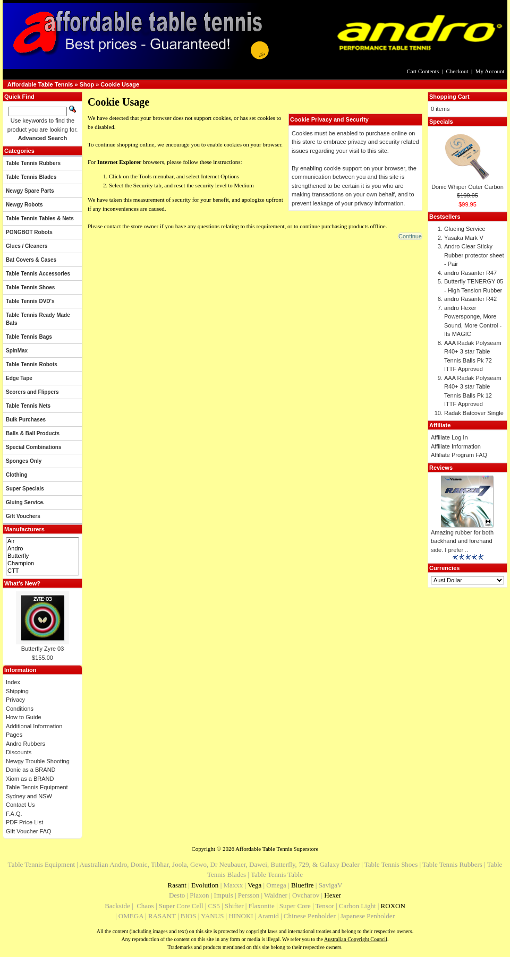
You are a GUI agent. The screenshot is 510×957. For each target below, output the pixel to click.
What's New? (22, 583)
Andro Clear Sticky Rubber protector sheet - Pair (474, 255)
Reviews (441, 467)
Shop (87, 84)
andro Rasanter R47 (470, 273)
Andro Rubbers (25, 743)
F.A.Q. (14, 814)
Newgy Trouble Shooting (38, 761)
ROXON (393, 906)
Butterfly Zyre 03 (42, 648)
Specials (441, 121)
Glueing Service (465, 229)
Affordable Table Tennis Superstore (276, 849)
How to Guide (23, 717)
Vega (254, 885)
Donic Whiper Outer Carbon (467, 187)
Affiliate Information (456, 446)
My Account (490, 71)
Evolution (204, 885)
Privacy (15, 699)
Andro (42, 549)
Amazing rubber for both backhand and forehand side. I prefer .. (462, 541)
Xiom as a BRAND (30, 778)
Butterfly (42, 556)
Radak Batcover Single (474, 413)
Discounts (18, 752)
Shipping (17, 691)
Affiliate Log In (449, 437)
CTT (42, 571)
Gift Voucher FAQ (29, 831)
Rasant (177, 885)
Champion (42, 563)
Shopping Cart (449, 96)
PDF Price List (24, 822)
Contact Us (20, 804)
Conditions (19, 708)
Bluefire (302, 885)
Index (13, 682)
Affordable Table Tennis (40, 84)
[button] (410, 236)
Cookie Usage (119, 84)
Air (42, 541)
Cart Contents (422, 71)
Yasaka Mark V (463, 238)
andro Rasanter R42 (470, 299)
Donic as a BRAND (31, 769)
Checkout (457, 71)
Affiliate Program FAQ (459, 455)
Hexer (332, 895)
